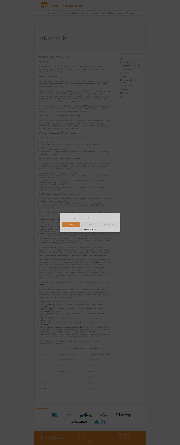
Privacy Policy (94, 229)
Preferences (109, 224)
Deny (90, 224)
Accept (71, 224)
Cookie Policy (85, 229)
